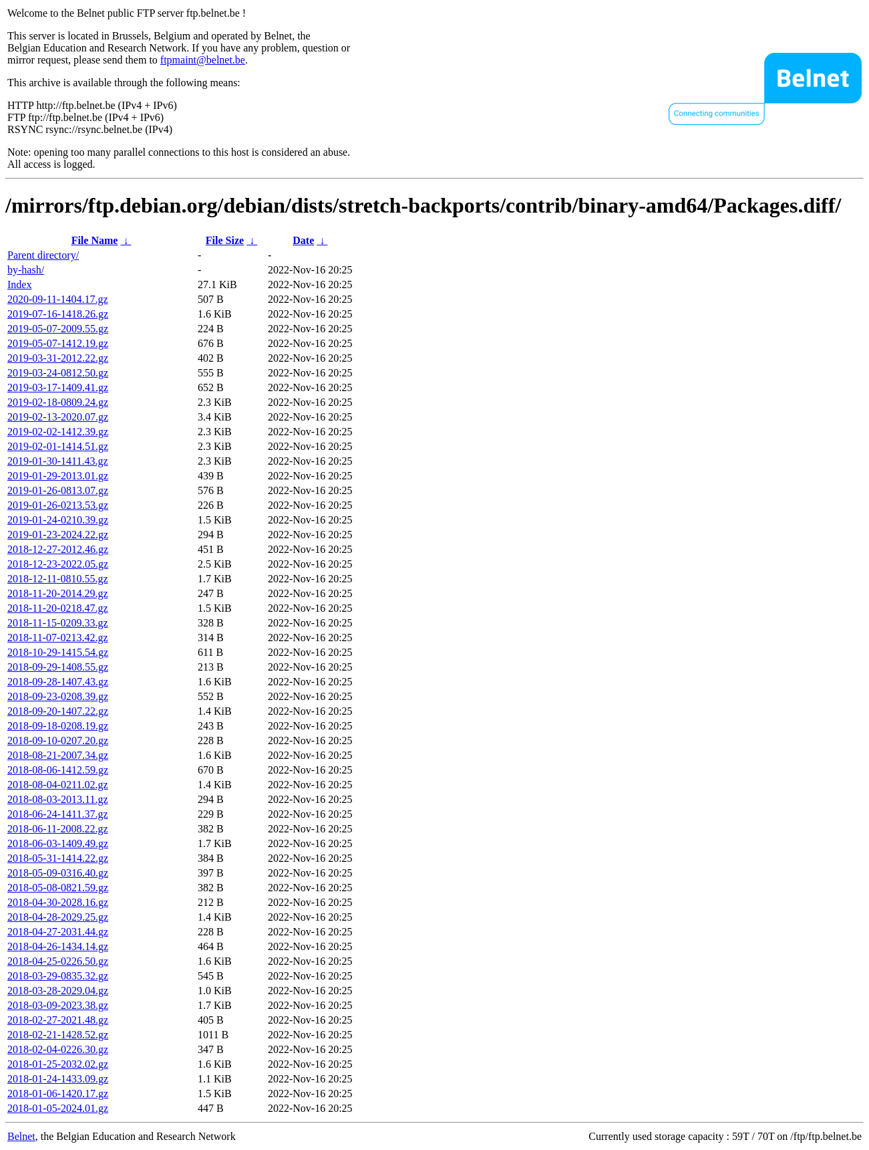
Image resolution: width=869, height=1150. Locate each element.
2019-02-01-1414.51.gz (57, 446)
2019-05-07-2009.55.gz (57, 328)
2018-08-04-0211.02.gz (57, 784)
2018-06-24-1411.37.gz (57, 814)
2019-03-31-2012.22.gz (57, 358)
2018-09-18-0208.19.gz (57, 725)
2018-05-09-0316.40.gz (57, 873)
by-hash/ (25, 269)
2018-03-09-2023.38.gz (57, 1005)
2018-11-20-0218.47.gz (57, 608)
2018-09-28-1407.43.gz (57, 681)
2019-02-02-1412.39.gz (57, 431)
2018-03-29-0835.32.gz (57, 976)
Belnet (21, 1136)
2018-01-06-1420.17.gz (57, 1093)
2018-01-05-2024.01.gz (57, 1108)
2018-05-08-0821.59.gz (57, 887)
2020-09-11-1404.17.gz (57, 299)
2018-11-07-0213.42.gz (57, 637)
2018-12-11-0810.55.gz (57, 578)
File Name (94, 240)
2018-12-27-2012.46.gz (57, 549)
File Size (225, 240)
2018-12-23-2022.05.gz (57, 564)
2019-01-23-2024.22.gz (57, 534)
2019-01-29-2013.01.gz (57, 475)
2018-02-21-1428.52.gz (57, 1034)
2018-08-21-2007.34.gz (57, 755)
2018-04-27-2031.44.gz (57, 931)
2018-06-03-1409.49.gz (57, 843)
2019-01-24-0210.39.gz (57, 520)
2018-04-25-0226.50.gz (57, 961)
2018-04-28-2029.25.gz (57, 917)
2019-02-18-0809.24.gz (57, 402)
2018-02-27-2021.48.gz (57, 1020)
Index (19, 284)
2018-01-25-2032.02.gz (57, 1064)
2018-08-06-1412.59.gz (57, 770)
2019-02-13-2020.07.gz (57, 417)
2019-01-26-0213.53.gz (57, 505)
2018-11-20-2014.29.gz (57, 593)
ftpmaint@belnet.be (202, 60)
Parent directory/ (43, 255)
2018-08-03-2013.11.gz (57, 799)
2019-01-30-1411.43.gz (57, 461)
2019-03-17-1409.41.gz (57, 387)
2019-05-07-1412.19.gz (57, 343)
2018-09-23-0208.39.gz (57, 696)
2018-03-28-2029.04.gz (57, 990)
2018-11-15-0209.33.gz (57, 622)
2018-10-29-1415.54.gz (57, 652)
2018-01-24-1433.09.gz (57, 1078)
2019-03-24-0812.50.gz (57, 372)
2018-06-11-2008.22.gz (57, 828)
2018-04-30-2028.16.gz (57, 902)
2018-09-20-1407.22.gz (57, 711)
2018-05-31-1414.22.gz (57, 858)
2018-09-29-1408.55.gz (57, 667)
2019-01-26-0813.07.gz (57, 490)
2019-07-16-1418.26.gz (57, 314)
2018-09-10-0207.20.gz (57, 740)
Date (303, 240)
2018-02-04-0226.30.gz (57, 1049)
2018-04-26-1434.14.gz (57, 946)
